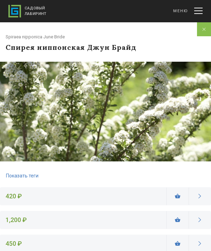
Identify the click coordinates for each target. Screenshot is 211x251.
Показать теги (22, 175)
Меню (188, 11)
